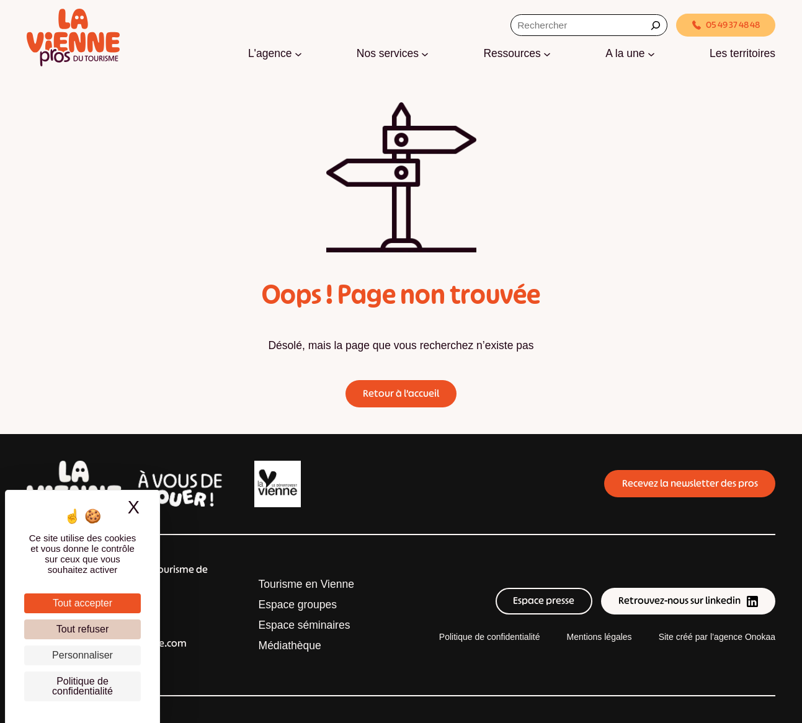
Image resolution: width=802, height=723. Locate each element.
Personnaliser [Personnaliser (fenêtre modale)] (82, 655)
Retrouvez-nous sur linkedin (688, 600)
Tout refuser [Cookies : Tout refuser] (82, 629)
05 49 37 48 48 (726, 24)
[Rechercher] (655, 25)
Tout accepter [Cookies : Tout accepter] (82, 603)
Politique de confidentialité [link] (82, 686)
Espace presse (543, 600)
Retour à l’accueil (401, 393)
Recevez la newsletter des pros (690, 483)
